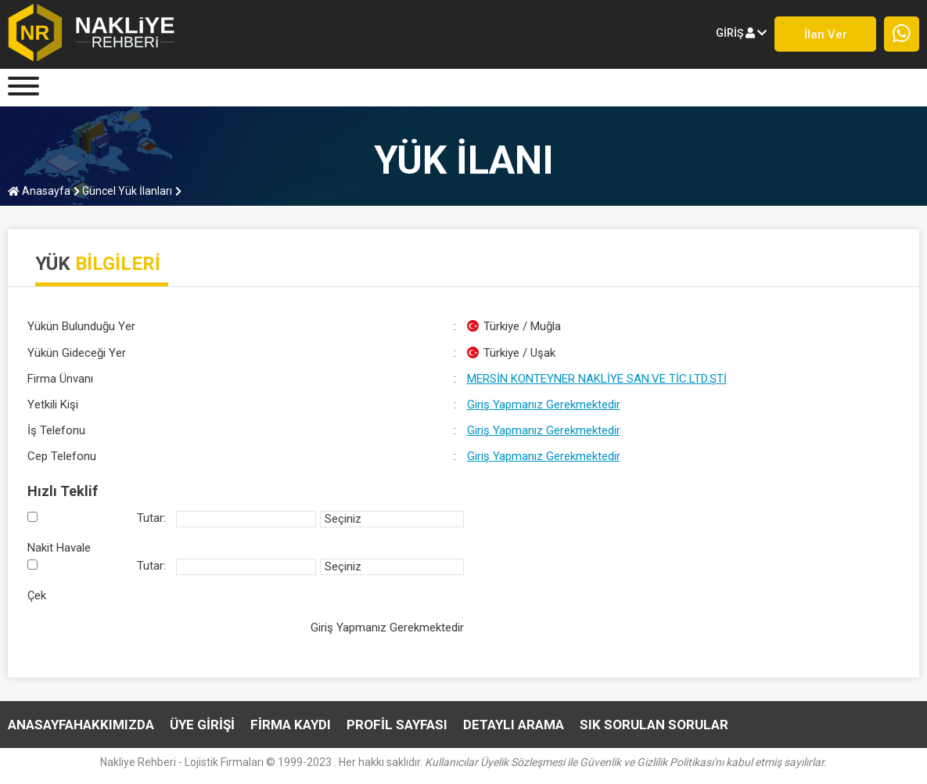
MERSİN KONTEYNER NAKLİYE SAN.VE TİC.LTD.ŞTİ (597, 379)
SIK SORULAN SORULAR (654, 724)
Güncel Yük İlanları (123, 191)
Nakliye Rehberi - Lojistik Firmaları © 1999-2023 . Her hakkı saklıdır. (463, 762)
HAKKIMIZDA (114, 724)
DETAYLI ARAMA (513, 724)
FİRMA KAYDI (290, 724)
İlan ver (825, 34)
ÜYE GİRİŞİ (202, 724)
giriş (741, 33)
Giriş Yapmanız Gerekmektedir (543, 404)
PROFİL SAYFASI (397, 724)
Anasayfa (39, 191)
